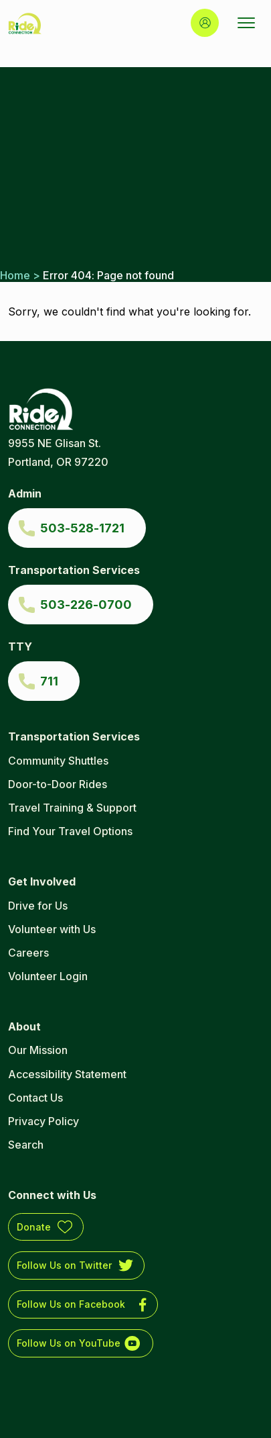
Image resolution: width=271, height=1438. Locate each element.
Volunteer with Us (52, 929)
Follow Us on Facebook (71, 1304)
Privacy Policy (43, 1121)
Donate (34, 1227)
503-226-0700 (86, 604)
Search (25, 1144)
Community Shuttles (58, 760)
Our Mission (38, 1050)
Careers (28, 952)
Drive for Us (38, 905)
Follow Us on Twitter (64, 1265)
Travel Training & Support (72, 807)
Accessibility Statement (67, 1074)
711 (49, 681)
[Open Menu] (246, 23)
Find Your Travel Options (70, 831)
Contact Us (35, 1097)
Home (15, 275)
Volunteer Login (48, 976)
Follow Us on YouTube (68, 1343)
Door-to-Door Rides (57, 784)
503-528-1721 (82, 528)
